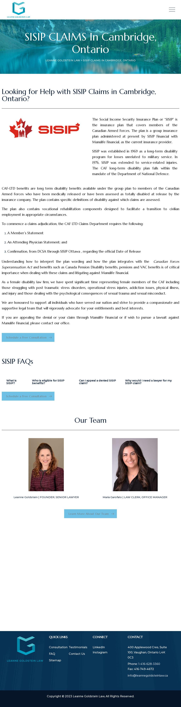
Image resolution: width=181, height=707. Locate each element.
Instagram (100, 652)
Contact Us (77, 653)
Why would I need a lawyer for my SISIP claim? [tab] (148, 382)
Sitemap (55, 660)
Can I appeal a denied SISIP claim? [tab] (97, 382)
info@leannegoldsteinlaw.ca (148, 675)
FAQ (52, 653)
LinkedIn (99, 647)
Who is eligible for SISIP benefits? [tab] (48, 382)
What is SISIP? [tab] (11, 382)
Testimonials (78, 647)
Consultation (58, 647)
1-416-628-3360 (149, 664)
